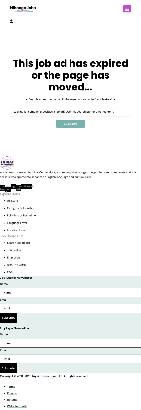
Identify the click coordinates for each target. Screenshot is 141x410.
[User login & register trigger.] (11, 22)
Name (4, 284)
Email (3, 300)
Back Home (70, 123)
